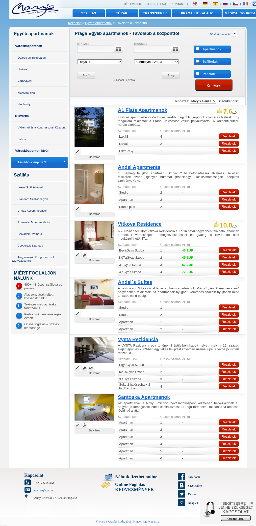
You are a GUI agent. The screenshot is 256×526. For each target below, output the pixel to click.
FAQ (163, 3)
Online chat (236, 519)
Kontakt (178, 3)
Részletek (229, 136)
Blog (151, 3)
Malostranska (26, 92)
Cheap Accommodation (33, 210)
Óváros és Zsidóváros (32, 57)
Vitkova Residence (139, 224)
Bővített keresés (220, 34)
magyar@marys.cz (45, 490)
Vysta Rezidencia (138, 339)
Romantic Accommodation (34, 222)
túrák (122, 13)
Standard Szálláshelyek (33, 198)
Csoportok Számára (30, 245)
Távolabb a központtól (32, 162)
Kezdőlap (74, 23)
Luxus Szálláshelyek (31, 187)
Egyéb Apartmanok (98, 23)
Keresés (214, 86)
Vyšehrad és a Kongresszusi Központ (42, 127)
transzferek (155, 13)
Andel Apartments (139, 167)
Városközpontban (28, 46)
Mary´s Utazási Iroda (111, 521)
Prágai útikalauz (197, 13)
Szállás (88, 13)
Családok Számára (30, 233)
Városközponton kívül (32, 150)
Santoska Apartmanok (144, 397)
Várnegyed (25, 80)
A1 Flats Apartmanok (142, 110)
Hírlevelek (132, 3)
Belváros (22, 116)
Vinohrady (24, 104)
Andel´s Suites (135, 282)
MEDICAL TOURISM (240, 13)
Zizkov (22, 139)
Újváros (22, 69)
